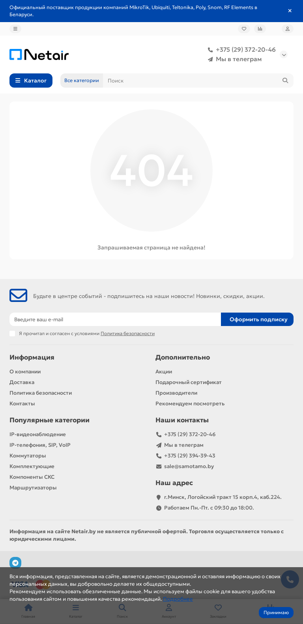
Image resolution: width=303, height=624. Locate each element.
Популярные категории (49, 420)
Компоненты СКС (31, 477)
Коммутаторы (27, 455)
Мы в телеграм (233, 59)
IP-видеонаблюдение (37, 434)
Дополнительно (182, 357)
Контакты (22, 403)
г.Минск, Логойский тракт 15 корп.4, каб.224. (223, 497)
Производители (176, 393)
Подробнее (178, 599)
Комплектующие (31, 466)
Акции (163, 371)
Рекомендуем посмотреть (189, 403)
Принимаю (276, 612)
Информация (31, 357)
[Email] (115, 319)
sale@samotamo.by (189, 466)
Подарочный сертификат (188, 382)
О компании (25, 371)
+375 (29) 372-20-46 (240, 49)
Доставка (21, 382)
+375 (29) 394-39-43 (189, 455)
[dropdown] (15, 28)
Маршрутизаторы (33, 487)
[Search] (198, 80)
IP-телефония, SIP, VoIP (40, 445)
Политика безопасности (40, 393)
